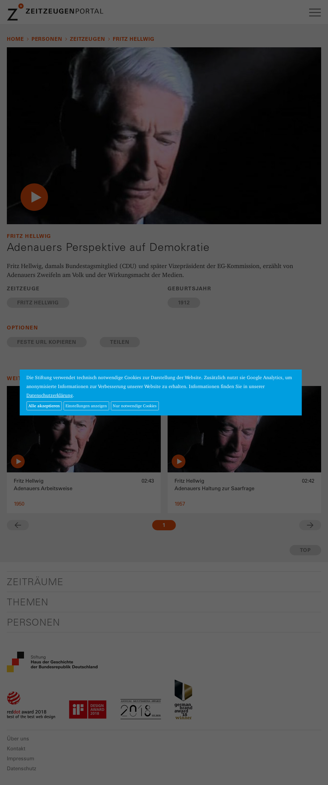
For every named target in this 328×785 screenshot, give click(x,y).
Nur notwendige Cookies (135, 405)
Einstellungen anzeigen (86, 405)
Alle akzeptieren (44, 405)
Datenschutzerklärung (49, 395)
